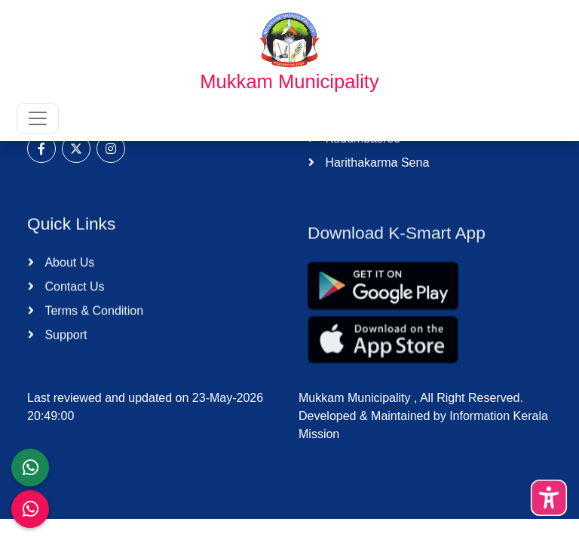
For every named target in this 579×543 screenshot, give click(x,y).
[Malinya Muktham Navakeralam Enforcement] (30, 509)
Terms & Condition (92, 314)
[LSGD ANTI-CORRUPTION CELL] (30, 467)
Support (64, 338)
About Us (67, 265)
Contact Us (73, 290)
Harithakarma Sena (375, 162)
